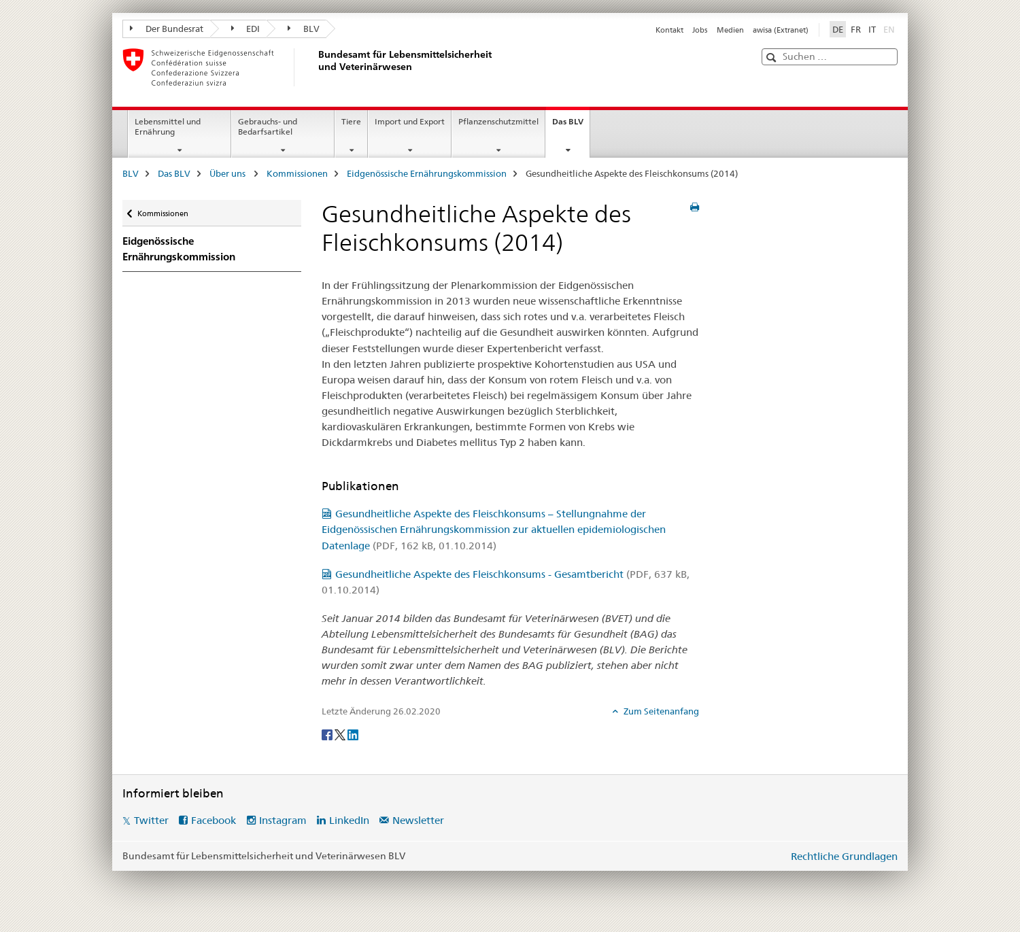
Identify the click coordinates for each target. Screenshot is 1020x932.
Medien (730, 30)
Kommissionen (297, 173)
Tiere (351, 121)
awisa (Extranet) (781, 30)
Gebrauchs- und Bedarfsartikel (267, 126)
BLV (304, 28)
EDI (245, 28)
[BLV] (316, 67)
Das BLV (571, 126)
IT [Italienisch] (872, 29)
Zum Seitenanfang (660, 711)
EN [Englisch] (890, 28)
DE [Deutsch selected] (837, 29)
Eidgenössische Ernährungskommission (427, 173)
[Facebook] (328, 733)
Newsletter (418, 820)
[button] (773, 57)
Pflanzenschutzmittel (498, 121)
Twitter (151, 820)
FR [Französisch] (856, 29)
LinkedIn (349, 820)
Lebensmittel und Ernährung (168, 126)
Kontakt (669, 30)
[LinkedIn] (352, 733)
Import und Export (410, 121)
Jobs (699, 30)
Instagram (283, 820)
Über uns (228, 173)
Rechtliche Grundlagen (844, 856)
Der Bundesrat (166, 28)
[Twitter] (341, 733)
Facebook (213, 820)
